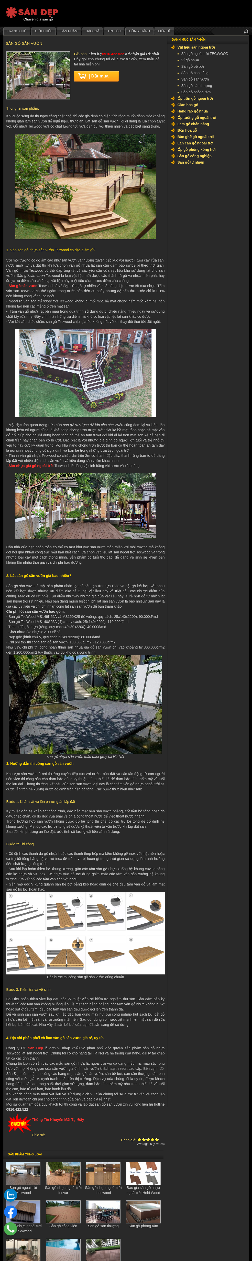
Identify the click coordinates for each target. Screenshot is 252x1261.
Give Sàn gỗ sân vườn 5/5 (157, 1139)
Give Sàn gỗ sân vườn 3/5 (148, 1139)
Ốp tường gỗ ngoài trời (197, 118)
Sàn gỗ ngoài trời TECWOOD (204, 54)
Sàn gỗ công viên (63, 1226)
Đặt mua (100, 76)
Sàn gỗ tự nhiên (191, 162)
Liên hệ (164, 31)
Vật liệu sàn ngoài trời (196, 47)
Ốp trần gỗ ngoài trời (195, 98)
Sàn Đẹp (35, 1048)
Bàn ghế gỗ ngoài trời (196, 137)
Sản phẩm (69, 31)
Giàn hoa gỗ (188, 105)
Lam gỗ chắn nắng (193, 124)
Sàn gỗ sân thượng (103, 1226)
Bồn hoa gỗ (187, 130)
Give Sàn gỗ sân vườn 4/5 (152, 1139)
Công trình (139, 31)
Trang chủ (17, 31)
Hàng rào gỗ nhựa (193, 111)
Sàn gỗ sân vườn (22, 286)
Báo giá (92, 31)
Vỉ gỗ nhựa (190, 60)
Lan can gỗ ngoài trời (196, 143)
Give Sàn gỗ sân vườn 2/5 (144, 1139)
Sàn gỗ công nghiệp (195, 156)
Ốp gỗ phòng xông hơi (197, 149)
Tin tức (114, 31)
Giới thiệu (43, 31)
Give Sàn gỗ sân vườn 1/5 (139, 1139)
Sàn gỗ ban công (195, 73)
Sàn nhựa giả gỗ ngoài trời (30, 466)
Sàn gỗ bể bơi (192, 66)
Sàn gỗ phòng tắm (143, 1226)
